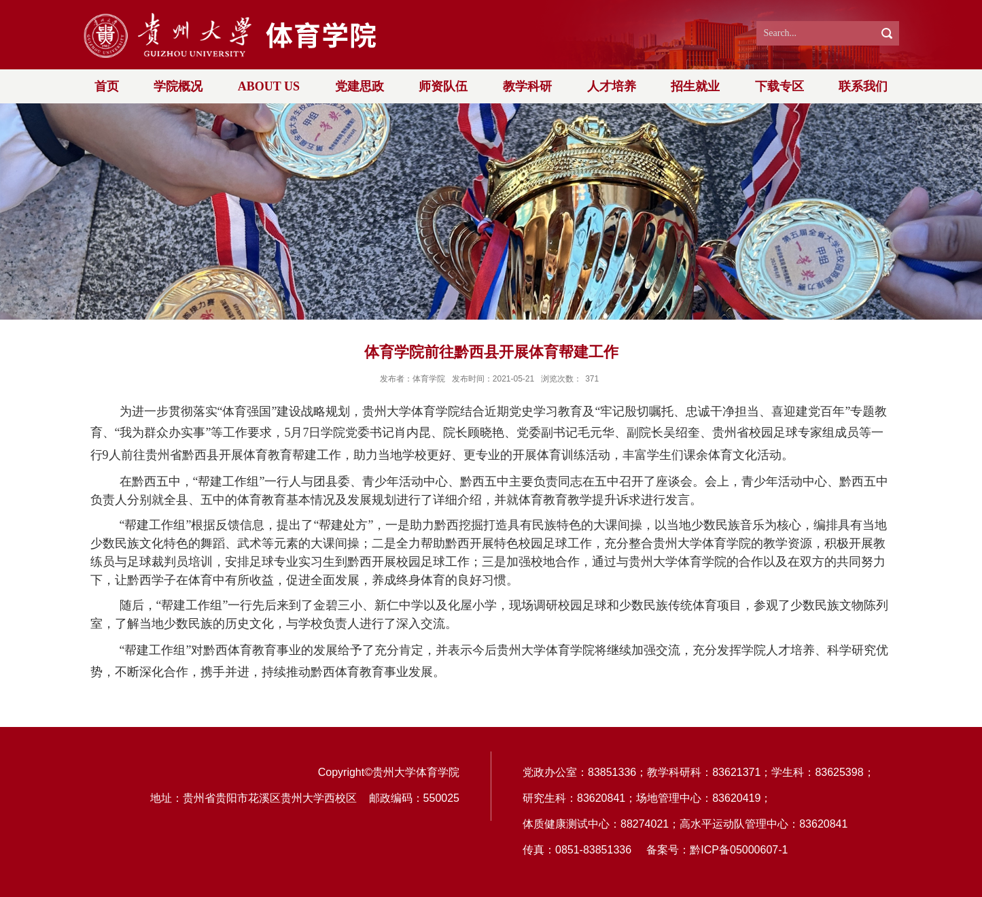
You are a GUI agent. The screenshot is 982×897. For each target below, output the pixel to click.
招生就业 (695, 86)
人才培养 (611, 86)
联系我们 (863, 86)
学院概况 (178, 86)
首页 (106, 86)
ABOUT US (269, 86)
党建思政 (359, 86)
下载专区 (779, 86)
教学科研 (527, 86)
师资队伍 (443, 86)
